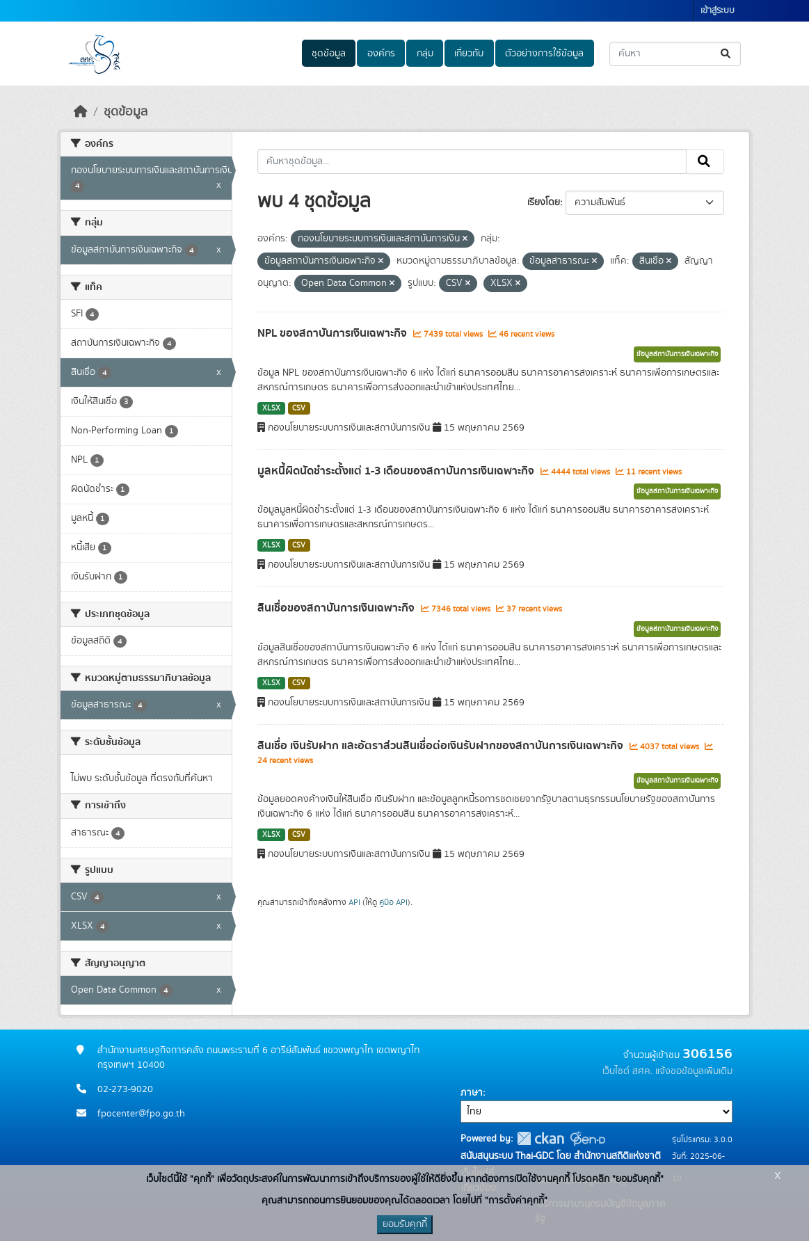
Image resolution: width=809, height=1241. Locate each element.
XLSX (271, 408)
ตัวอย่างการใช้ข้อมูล (544, 54)
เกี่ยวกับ (468, 54)
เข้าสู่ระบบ (717, 10)
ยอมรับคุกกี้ (405, 1224)
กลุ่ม (425, 54)
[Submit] (727, 54)
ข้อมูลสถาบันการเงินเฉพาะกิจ (677, 354)
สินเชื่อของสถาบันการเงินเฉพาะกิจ (337, 608)
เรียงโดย (543, 202)
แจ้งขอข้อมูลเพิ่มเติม (693, 1071)
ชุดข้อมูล (329, 54)
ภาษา (471, 1093)
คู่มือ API (393, 902)
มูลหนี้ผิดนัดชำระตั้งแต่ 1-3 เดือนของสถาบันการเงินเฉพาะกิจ (397, 471)
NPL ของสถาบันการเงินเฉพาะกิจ (333, 333)
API (354, 902)
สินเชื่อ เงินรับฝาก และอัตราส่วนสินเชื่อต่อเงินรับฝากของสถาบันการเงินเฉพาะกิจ (441, 746)
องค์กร (381, 54)
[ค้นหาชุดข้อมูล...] (675, 54)
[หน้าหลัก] (81, 112)
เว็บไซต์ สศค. (627, 1071)
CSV (298, 408)
